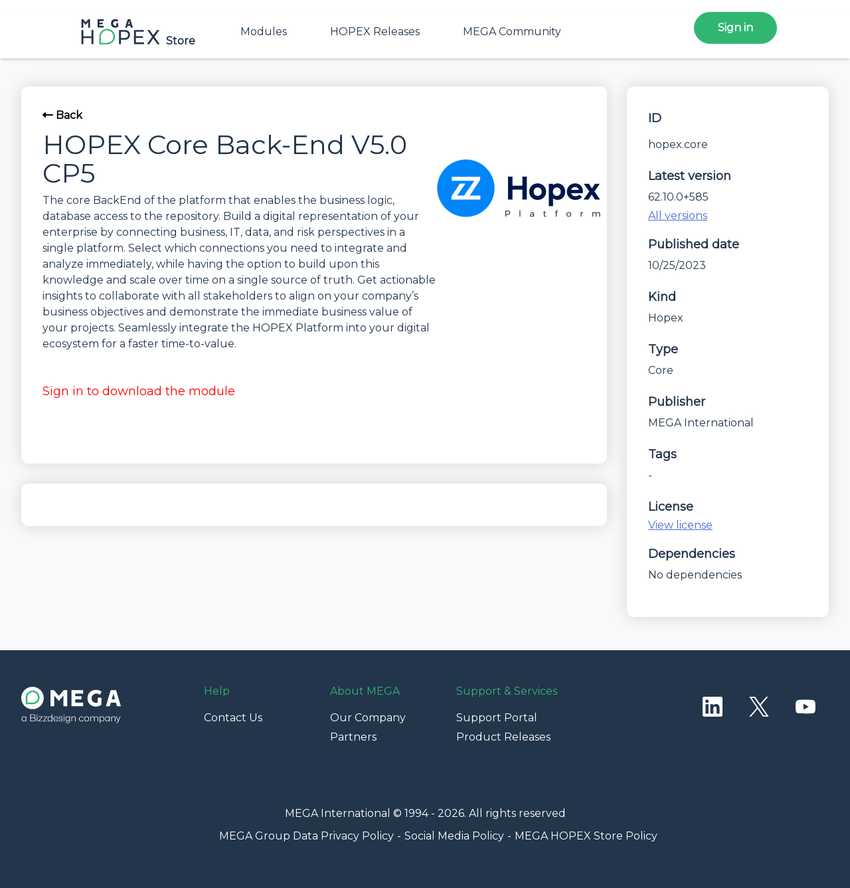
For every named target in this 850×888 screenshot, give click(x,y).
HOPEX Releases (375, 31)
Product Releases (503, 737)
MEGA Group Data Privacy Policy (306, 836)
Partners (353, 737)
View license (680, 525)
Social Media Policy (454, 836)
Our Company (368, 717)
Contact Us (233, 717)
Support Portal (496, 717)
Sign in (735, 27)
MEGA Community (512, 31)
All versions (677, 215)
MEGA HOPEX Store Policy (586, 836)
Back (62, 115)
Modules (263, 31)
